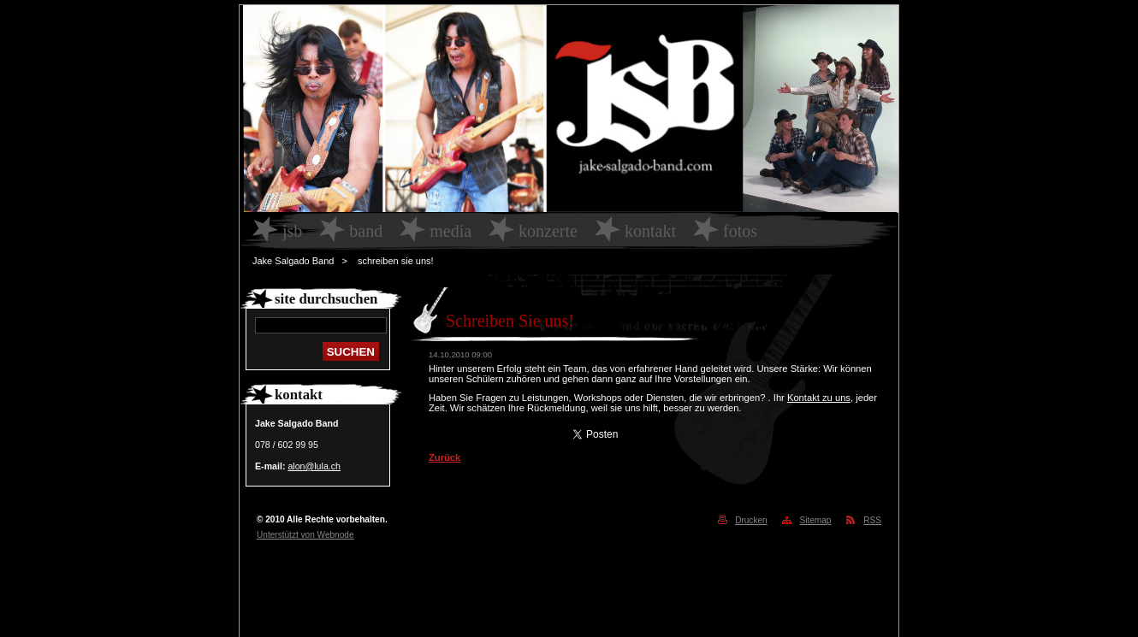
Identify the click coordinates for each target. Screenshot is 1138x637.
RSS (872, 520)
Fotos (740, 230)
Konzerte (548, 230)
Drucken (751, 520)
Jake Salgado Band (293, 261)
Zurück (444, 457)
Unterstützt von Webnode (305, 535)
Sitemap (815, 520)
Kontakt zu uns (819, 397)
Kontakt (650, 230)
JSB (292, 230)
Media (450, 230)
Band (365, 230)
